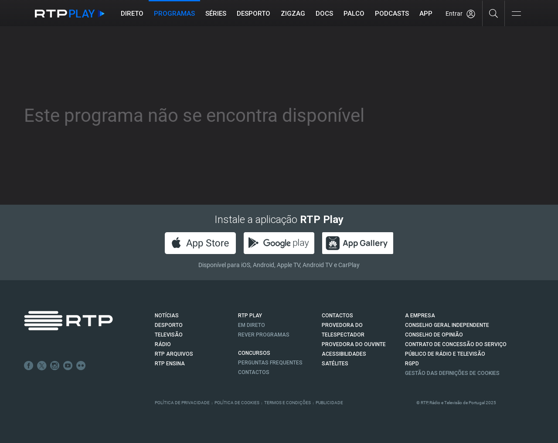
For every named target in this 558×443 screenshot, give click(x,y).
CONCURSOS (254, 353)
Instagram (55, 366)
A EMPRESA (420, 316)
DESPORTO (169, 325)
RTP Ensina (170, 364)
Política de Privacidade (182, 402)
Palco (354, 13)
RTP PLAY (250, 316)
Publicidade (329, 402)
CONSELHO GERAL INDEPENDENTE (447, 325)
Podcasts (392, 13)
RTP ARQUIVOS (174, 354)
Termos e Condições (287, 402)
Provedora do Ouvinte (354, 344)
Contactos (253, 372)
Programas (174, 13)
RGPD (412, 364)
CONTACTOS (337, 316)
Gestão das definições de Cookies (452, 373)
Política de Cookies (236, 402)
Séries (215, 13)
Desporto (253, 13)
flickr (81, 366)
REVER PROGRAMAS (263, 335)
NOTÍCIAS (167, 316)
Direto (132, 13)
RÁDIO (163, 344)
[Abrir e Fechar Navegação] (516, 14)
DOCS (324, 13)
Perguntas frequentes (270, 363)
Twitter (42, 366)
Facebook (29, 366)
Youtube (68, 366)
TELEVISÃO (169, 335)
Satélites (335, 364)
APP (425, 13)
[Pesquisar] (494, 13)
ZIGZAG (293, 13)
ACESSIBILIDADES (344, 354)
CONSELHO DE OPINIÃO (434, 335)
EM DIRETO (251, 325)
